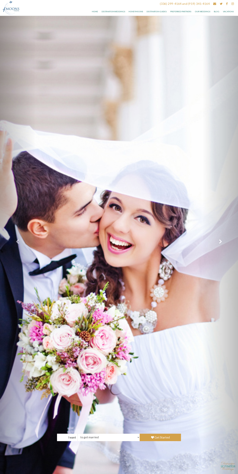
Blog (216, 11)
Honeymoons (136, 11)
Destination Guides (157, 11)
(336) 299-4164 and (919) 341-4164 (185, 3)
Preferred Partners (180, 11)
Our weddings (202, 11)
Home (95, 11)
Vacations (228, 11)
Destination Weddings (113, 11)
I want (72, 437)
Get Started (160, 437)
